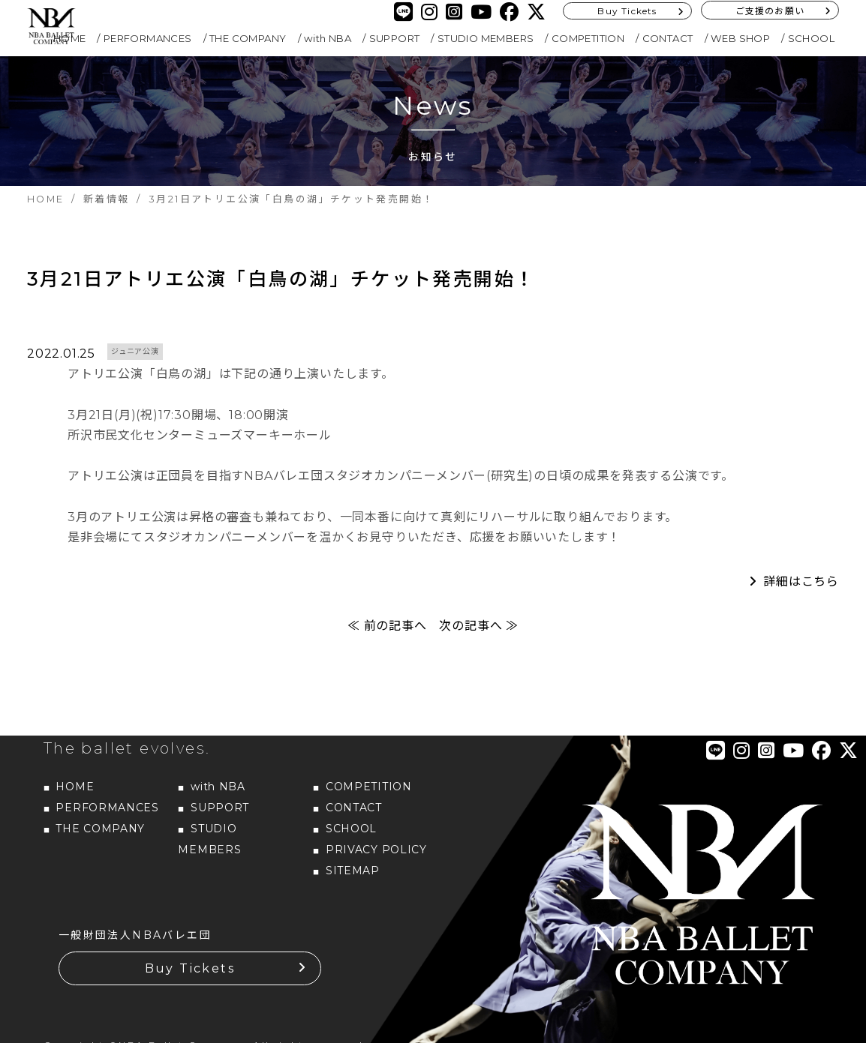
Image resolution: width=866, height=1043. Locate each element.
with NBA (327, 38)
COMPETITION (588, 38)
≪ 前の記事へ (387, 626)
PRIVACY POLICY (376, 849)
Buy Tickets (627, 10)
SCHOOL (811, 38)
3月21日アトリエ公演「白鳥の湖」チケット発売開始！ (281, 279)
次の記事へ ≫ (479, 626)
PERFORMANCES (148, 38)
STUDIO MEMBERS (486, 38)
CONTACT (667, 38)
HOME (75, 786)
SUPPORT (394, 38)
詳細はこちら (801, 581)
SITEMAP (353, 870)
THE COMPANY (247, 38)
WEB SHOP (740, 38)
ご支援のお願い (769, 10)
